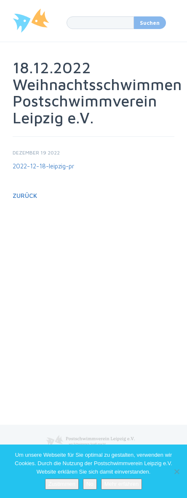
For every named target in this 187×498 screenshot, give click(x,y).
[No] (176, 471)
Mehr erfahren (121, 484)
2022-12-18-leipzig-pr (43, 166)
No (90, 484)
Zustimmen (61, 484)
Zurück (25, 195)
